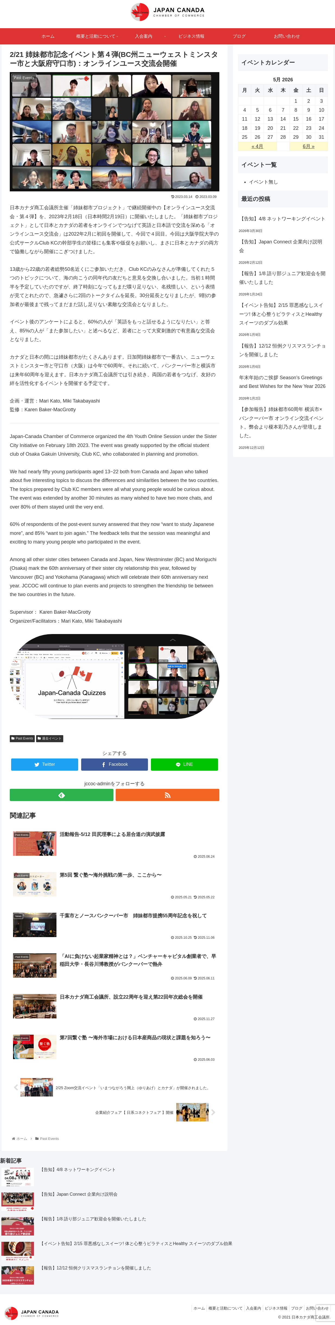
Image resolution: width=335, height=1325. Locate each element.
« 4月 (257, 146)
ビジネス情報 (270, 1308)
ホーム (187, 1308)
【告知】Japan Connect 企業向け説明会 (280, 246)
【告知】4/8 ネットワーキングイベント (282, 218)
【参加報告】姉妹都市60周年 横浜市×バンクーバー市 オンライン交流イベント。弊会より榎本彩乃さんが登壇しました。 (281, 422)
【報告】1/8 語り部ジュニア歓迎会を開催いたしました (282, 278)
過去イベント (50, 738)
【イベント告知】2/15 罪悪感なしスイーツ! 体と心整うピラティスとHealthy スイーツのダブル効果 (281, 314)
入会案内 (246, 1308)
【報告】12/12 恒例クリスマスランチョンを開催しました (282, 350)
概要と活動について (215, 1308)
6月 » (309, 146)
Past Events (22, 738)
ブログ (293, 1308)
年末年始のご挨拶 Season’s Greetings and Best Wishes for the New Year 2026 (282, 382)
